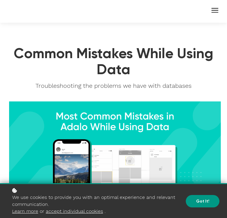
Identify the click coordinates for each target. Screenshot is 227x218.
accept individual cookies (74, 211)
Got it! (202, 201)
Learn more (25, 211)
